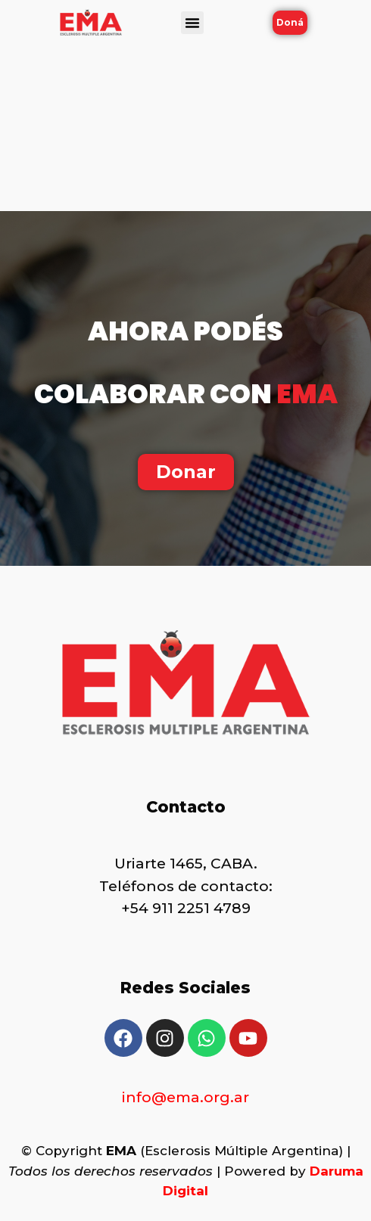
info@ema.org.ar (185, 1097)
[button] (192, 22)
